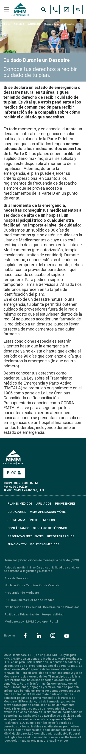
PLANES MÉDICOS (20, 503)
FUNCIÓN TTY (17, 544)
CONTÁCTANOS (18, 528)
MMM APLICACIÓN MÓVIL (48, 512)
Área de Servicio (16, 578)
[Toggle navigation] (5, 9)
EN (78, 10)
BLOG (14, 473)
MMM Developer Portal (42, 621)
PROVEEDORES (65, 503)
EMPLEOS (48, 520)
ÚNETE (33, 520)
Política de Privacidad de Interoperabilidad (34, 614)
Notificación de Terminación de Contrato (32, 585)
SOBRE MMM (16, 520)
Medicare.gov (14, 621)
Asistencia (34, 24)
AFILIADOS (43, 503)
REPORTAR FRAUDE (60, 536)
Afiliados (19, 24)
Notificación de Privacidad (23, 607)
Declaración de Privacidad (61, 607)
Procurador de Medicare (22, 592)
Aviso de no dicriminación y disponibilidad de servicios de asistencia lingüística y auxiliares (41, 569)
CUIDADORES (17, 512)
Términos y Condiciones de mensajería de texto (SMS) (42, 560)
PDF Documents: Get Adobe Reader (29, 600)
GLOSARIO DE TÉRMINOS (50, 528)
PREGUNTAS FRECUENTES (26, 536)
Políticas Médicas (44, 544)
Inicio (6, 24)
